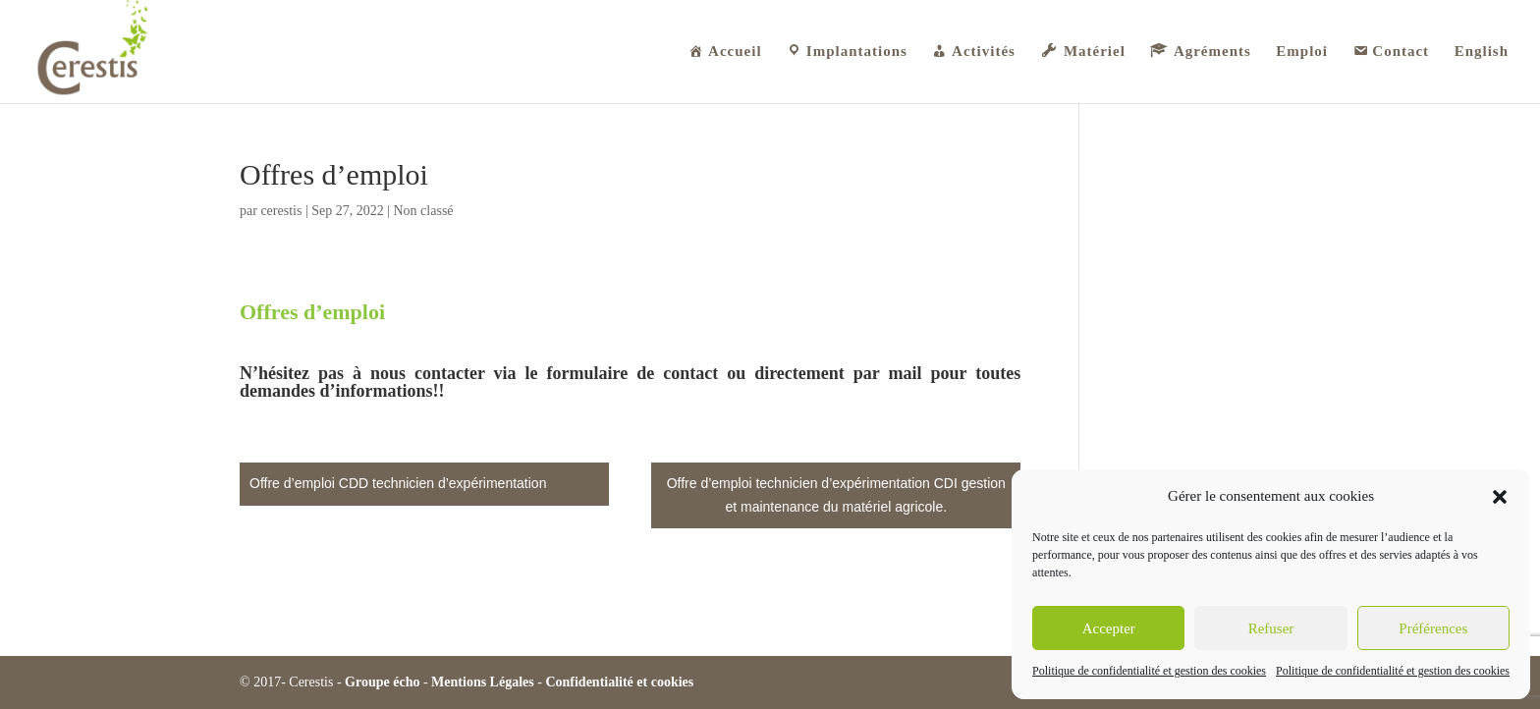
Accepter (1108, 628)
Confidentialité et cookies (619, 682)
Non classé (424, 210)
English (1482, 51)
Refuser (1271, 628)
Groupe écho (382, 682)
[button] (1500, 497)
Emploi (1302, 51)
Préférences (1433, 628)
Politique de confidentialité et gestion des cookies (1149, 671)
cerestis (281, 210)
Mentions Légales (482, 682)
